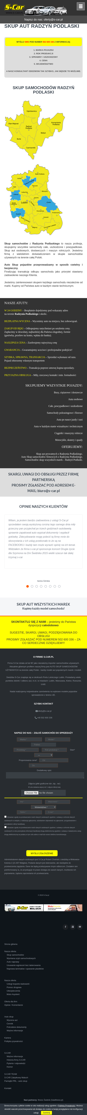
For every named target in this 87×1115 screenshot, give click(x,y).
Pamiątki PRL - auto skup (15, 1081)
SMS (27, 42)
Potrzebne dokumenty (16, 1027)
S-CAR (7, 1053)
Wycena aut (12, 1020)
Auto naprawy (13, 962)
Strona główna (10, 944)
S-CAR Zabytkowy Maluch (16, 1077)
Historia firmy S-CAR (16, 1060)
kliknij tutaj (56, 787)
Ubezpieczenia (13, 991)
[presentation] (28, 842)
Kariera (7, 1038)
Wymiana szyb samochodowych (21, 958)
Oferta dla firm (10, 1001)
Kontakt (7, 1088)
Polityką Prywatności (66, 1106)
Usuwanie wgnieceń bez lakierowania (24, 965)
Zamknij (46, 1113)
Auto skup (8, 1016)
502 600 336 (48, 42)
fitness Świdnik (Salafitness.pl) (50, 1100)
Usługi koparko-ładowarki (18, 984)
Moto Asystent (13, 994)
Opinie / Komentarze (13, 1005)
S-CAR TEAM (10, 1074)
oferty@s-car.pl (53, 19)
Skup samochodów (15, 955)
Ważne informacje (15, 1030)
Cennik (10, 1023)
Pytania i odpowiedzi (16, 1063)
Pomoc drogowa (14, 987)
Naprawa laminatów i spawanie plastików (25, 969)
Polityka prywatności (13, 1041)
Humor (10, 1067)
